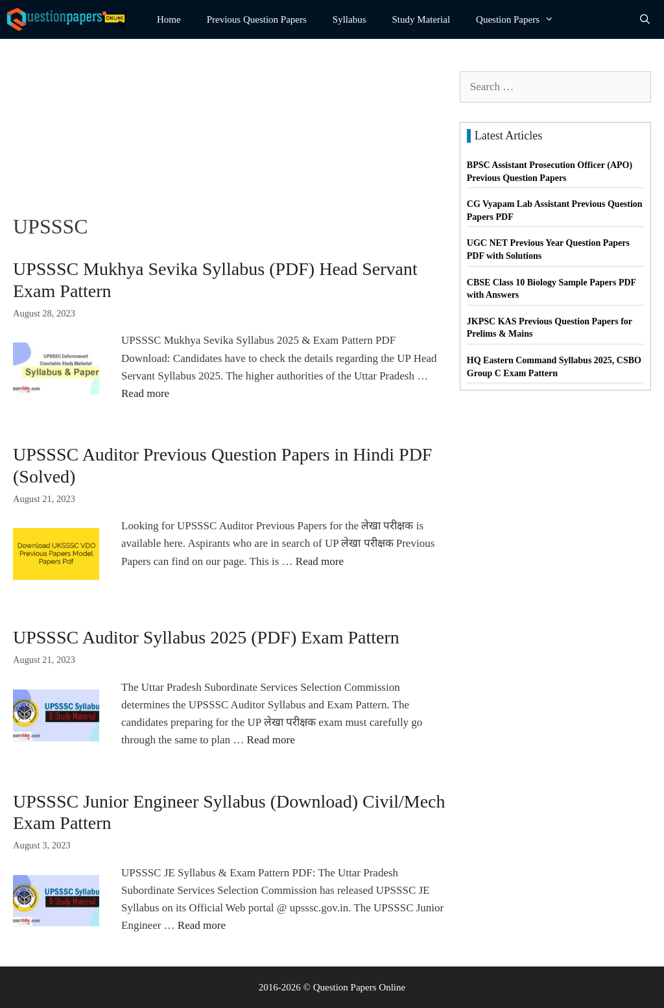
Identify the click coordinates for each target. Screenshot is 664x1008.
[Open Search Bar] (645, 19)
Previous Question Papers (257, 19)
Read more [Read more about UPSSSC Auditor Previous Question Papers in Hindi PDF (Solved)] (320, 561)
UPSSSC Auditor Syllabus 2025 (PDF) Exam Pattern (206, 637)
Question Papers (521, 19)
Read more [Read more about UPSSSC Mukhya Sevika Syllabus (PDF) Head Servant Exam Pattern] (145, 393)
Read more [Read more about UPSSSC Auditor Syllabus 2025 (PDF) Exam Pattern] (271, 740)
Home (169, 19)
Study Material (421, 19)
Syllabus (349, 19)
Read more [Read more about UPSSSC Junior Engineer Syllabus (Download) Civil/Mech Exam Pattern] (202, 925)
